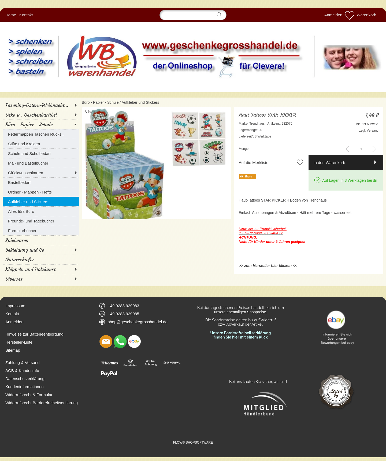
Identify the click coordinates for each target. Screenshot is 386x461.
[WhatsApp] (120, 341)
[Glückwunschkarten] (41, 172)
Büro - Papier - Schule (100, 102)
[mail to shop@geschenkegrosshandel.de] (106, 341)
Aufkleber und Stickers (140, 102)
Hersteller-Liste (18, 342)
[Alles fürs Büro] (41, 211)
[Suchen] (193, 15)
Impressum (15, 305)
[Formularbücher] (41, 230)
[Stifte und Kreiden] (41, 143)
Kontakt (26, 15)
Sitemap (12, 350)
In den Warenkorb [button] (329, 162)
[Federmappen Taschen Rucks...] (41, 134)
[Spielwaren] (41, 240)
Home (10, 15)
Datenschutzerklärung (24, 378)
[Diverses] (41, 279)
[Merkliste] (349, 15)
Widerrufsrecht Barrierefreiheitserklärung (41, 402)
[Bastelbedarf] (41, 182)
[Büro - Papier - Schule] (41, 124)
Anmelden (333, 15)
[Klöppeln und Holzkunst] (41, 269)
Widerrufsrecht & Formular (29, 394)
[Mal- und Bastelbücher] (41, 163)
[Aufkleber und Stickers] (41, 201)
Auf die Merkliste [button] (254, 162)
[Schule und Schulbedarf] (41, 153)
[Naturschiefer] (41, 259)
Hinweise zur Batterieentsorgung (34, 334)
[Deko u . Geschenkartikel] (41, 115)
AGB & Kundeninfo (22, 370)
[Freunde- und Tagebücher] (41, 221)
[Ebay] (134, 341)
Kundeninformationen (24, 386)
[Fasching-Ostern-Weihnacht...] (41, 105)
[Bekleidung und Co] (41, 250)
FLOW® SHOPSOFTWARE (193, 442)
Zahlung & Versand (22, 362)
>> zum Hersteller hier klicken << (268, 265)
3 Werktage (255, 136)
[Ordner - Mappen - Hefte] (41, 192)
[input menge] (361, 149)
